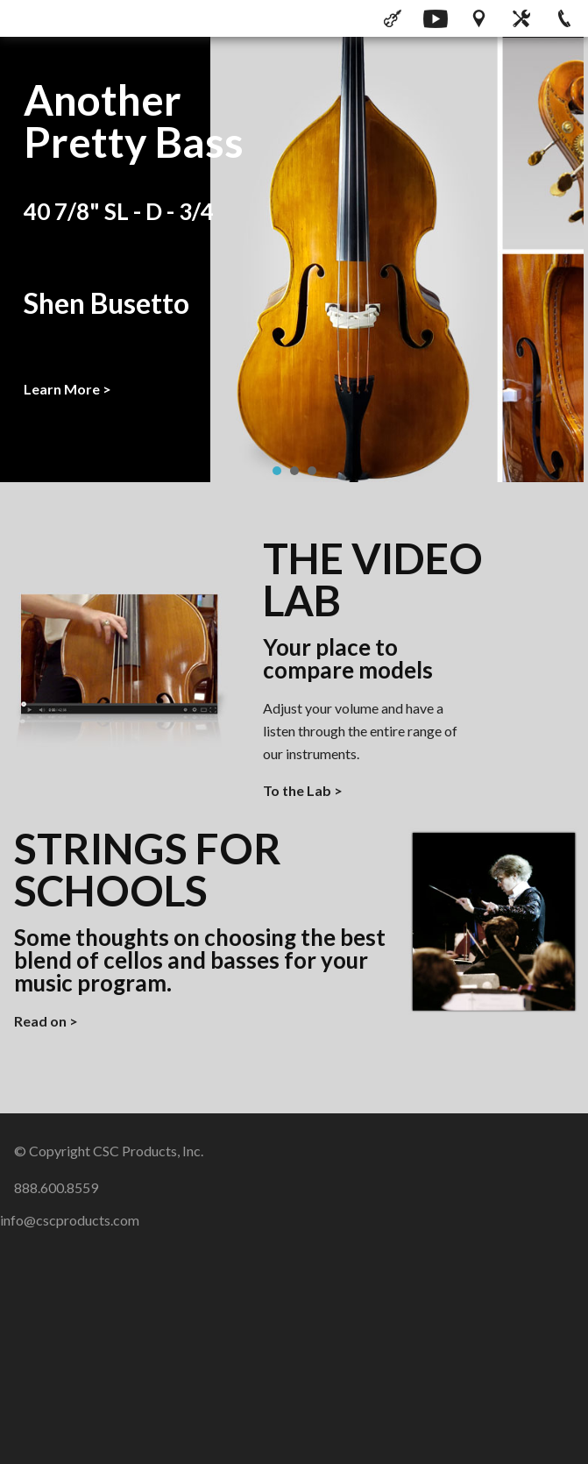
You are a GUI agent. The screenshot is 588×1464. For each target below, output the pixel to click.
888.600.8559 (56, 1187)
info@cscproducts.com (69, 1220)
